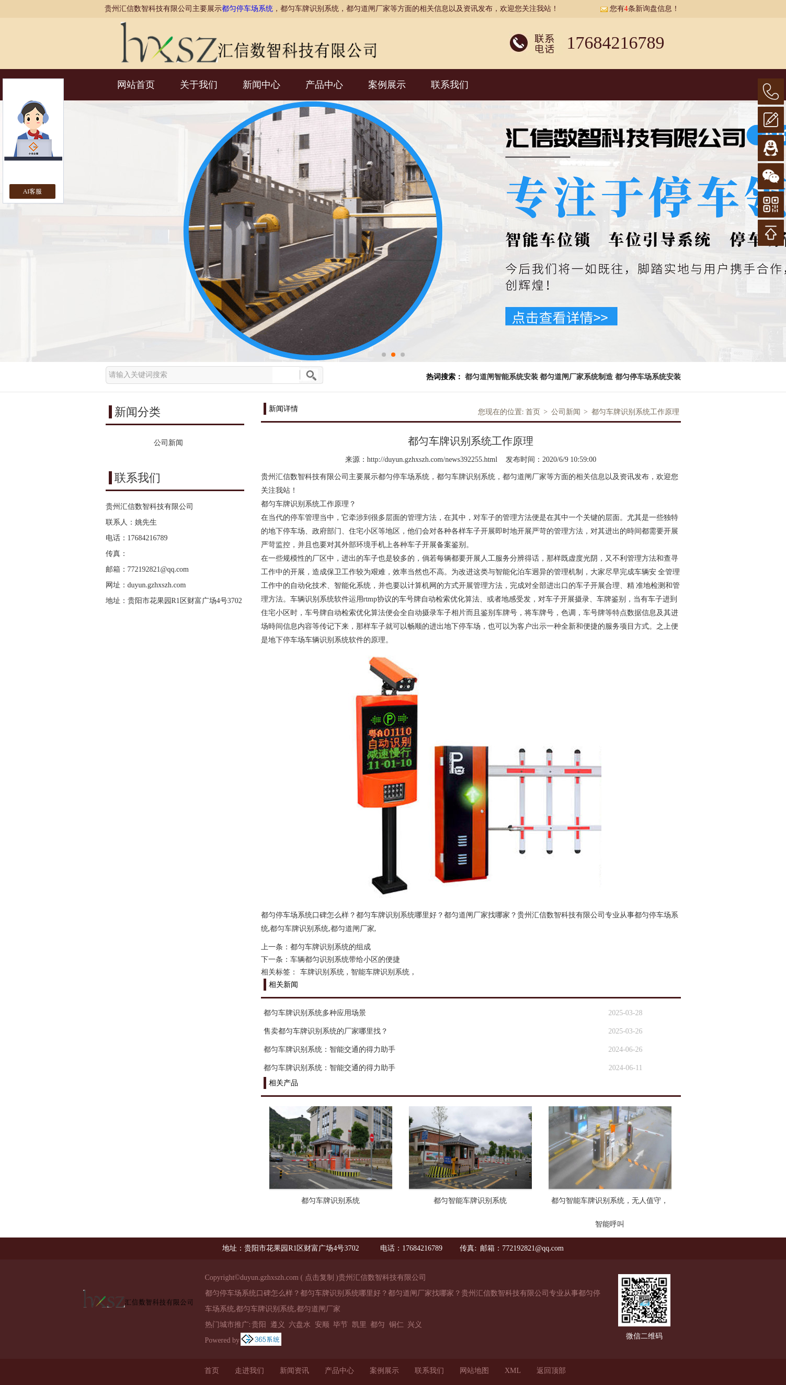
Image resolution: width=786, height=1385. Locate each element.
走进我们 (249, 1371)
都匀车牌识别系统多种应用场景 (315, 1013)
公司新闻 (565, 412)
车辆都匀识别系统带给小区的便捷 (345, 959)
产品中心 (324, 85)
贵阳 (259, 1325)
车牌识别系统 (322, 972)
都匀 (377, 1325)
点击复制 (319, 1277)
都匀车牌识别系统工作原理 (635, 412)
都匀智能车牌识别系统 (470, 1201)
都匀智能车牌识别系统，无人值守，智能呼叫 (609, 1204)
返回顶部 (551, 1371)
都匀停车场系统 (247, 9)
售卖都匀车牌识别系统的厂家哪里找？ (326, 1031)
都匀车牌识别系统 (330, 1201)
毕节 (340, 1325)
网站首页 (136, 85)
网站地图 (474, 1371)
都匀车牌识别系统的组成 (330, 947)
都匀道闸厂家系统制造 (576, 377)
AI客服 (32, 191)
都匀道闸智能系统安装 (501, 377)
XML (513, 1371)
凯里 (359, 1325)
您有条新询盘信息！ (639, 9)
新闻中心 (261, 85)
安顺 (322, 1325)
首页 (533, 412)
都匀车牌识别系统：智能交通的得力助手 (329, 1049)
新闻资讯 (294, 1371)
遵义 (277, 1325)
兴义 (414, 1325)
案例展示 (387, 85)
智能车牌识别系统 (380, 972)
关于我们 (199, 85)
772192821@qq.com (158, 569)
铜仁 (396, 1325)
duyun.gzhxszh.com (157, 585)
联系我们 (450, 85)
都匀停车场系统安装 (648, 377)
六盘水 (300, 1325)
